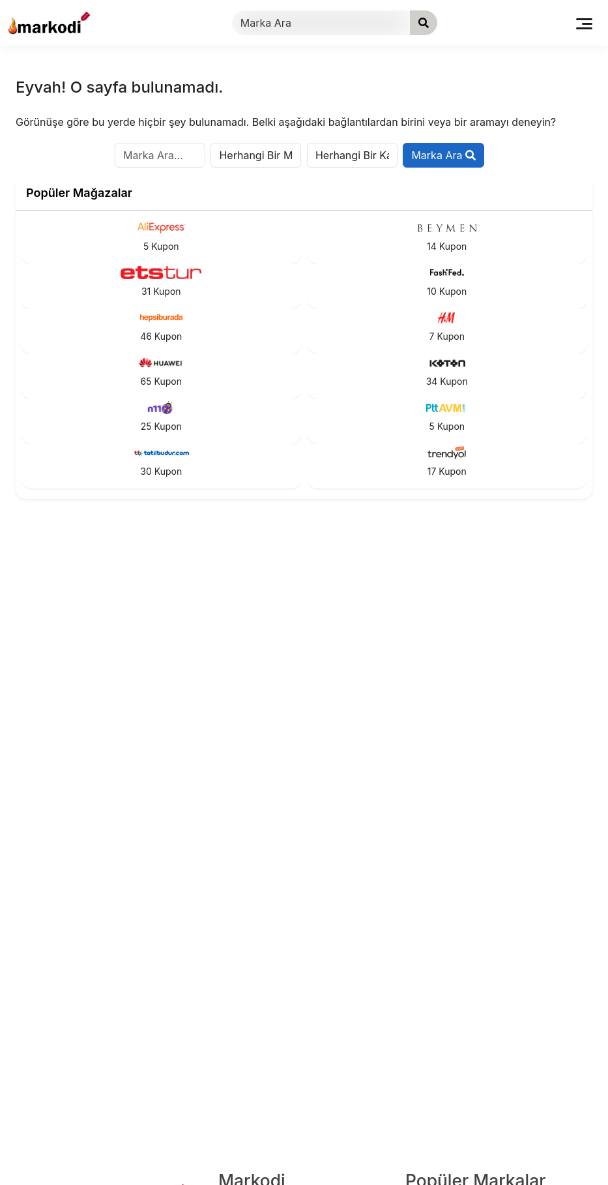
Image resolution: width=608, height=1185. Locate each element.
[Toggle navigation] (584, 23)
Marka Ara (443, 155)
